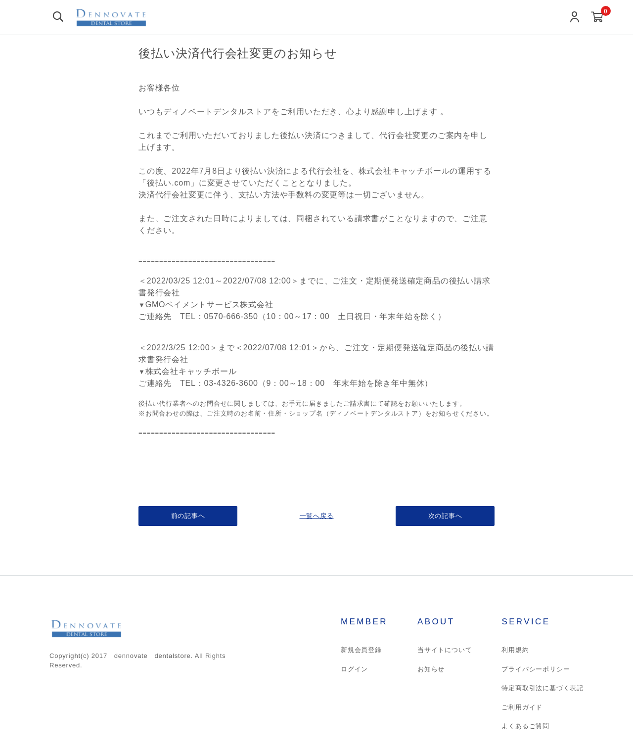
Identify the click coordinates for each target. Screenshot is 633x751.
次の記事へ (445, 515)
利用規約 (515, 650)
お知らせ (431, 669)
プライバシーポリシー (535, 669)
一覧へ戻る (317, 515)
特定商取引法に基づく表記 (542, 688)
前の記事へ (188, 515)
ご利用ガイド (522, 707)
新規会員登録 (361, 650)
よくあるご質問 (525, 726)
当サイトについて (444, 650)
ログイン (354, 669)
